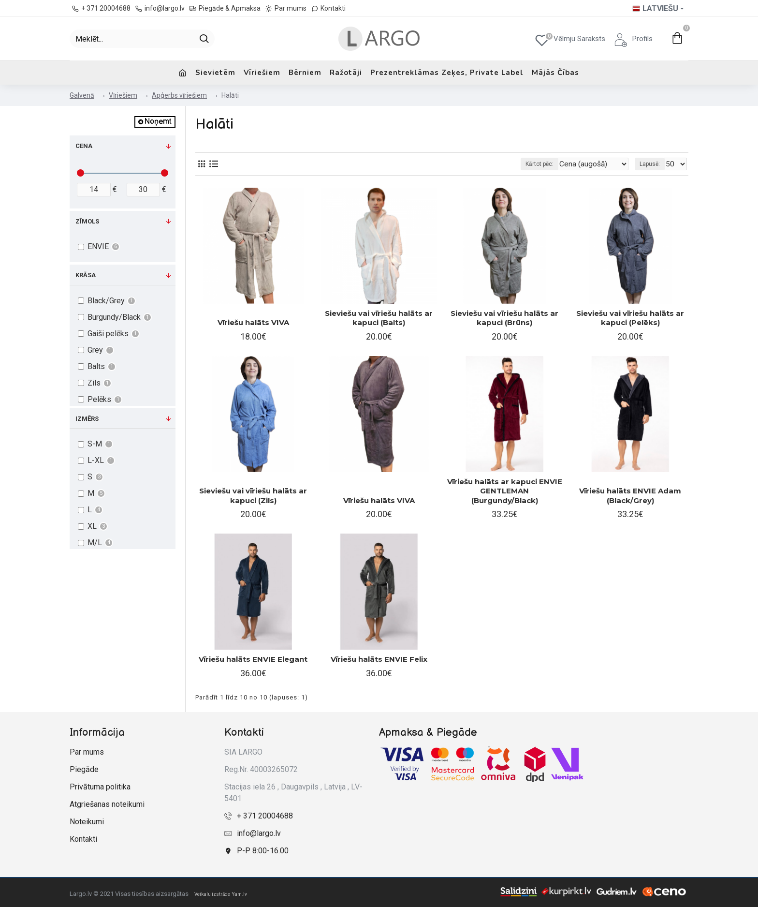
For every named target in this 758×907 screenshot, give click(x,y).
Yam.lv (239, 894)
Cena (83, 145)
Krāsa (85, 275)
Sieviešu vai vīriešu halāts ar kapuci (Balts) (379, 318)
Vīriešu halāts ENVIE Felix (379, 659)
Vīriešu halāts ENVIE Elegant (253, 659)
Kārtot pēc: (550, 164)
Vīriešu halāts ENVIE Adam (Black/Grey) (630, 495)
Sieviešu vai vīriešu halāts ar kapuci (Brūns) (504, 318)
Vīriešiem (123, 95)
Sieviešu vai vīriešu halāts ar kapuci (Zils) (253, 495)
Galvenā (82, 95)
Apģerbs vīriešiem (179, 95)
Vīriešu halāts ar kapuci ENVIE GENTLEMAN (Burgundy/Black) (504, 491)
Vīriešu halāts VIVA (253, 322)
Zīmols (87, 221)
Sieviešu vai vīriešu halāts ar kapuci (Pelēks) (630, 318)
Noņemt (158, 121)
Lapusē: (652, 164)
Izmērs (87, 418)
